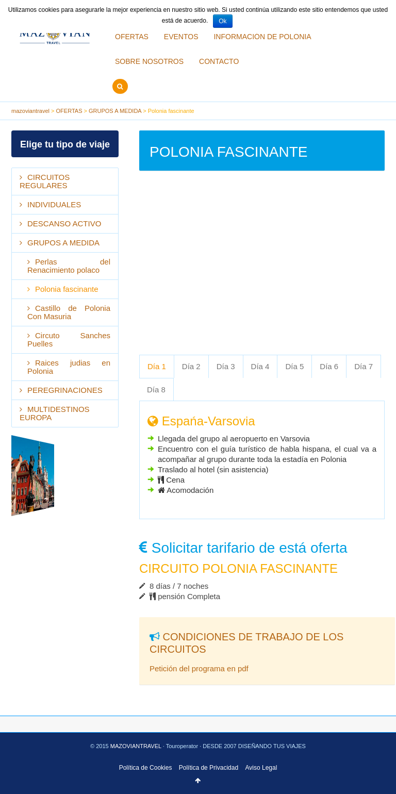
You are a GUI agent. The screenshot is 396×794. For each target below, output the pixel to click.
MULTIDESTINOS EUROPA (55, 413)
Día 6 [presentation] (329, 366)
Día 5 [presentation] (294, 366)
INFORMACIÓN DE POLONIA (262, 36)
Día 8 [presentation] (156, 389)
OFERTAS (131, 36)
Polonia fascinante (66, 289)
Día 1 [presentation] (156, 366)
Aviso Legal (261, 767)
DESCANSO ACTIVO (64, 223)
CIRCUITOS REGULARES (45, 181)
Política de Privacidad (208, 767)
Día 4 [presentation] (260, 366)
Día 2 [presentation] (191, 366)
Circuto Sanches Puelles (68, 339)
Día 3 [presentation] (226, 366)
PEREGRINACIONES (65, 390)
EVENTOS (181, 36)
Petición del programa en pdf (199, 668)
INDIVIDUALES (54, 204)
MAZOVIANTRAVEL (136, 746)
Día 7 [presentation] (363, 366)
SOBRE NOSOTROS (149, 61)
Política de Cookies (145, 767)
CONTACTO (219, 61)
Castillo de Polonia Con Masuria (68, 312)
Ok (222, 21)
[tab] (156, 366)
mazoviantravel (30, 111)
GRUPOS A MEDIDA (115, 111)
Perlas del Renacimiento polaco (68, 265)
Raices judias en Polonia (68, 366)
